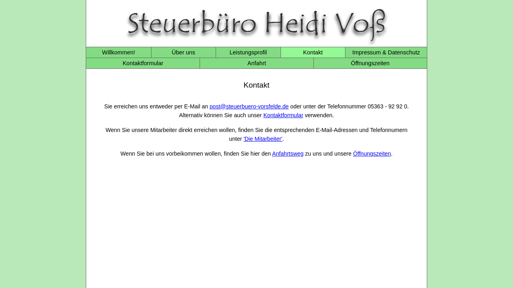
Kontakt (313, 52)
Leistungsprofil (248, 52)
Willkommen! (118, 52)
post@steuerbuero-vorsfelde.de (249, 106)
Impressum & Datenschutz (386, 52)
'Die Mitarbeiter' (263, 139)
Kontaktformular (143, 63)
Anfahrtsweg (287, 153)
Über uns (183, 52)
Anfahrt (256, 63)
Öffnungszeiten (370, 63)
